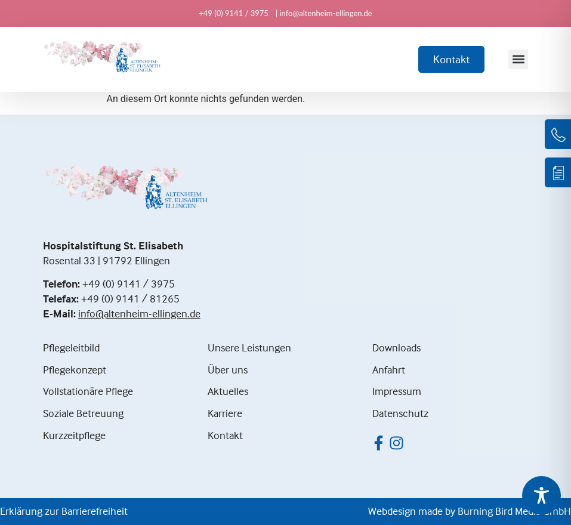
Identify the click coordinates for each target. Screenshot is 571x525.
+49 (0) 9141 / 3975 (128, 284)
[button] (518, 59)
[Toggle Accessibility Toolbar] (541, 495)
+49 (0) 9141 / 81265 (130, 298)
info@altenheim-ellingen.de (139, 313)
